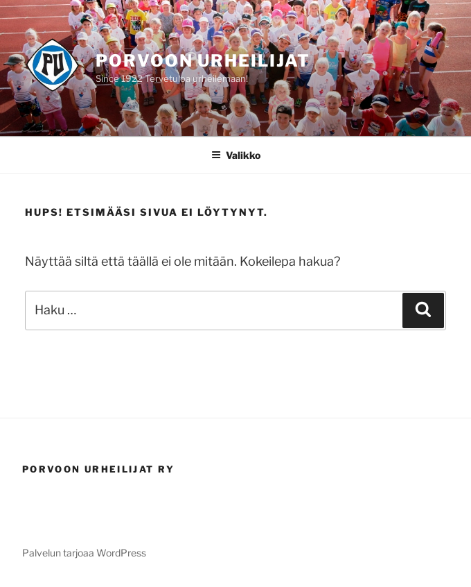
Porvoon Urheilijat (203, 61)
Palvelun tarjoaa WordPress (84, 553)
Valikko (235, 155)
